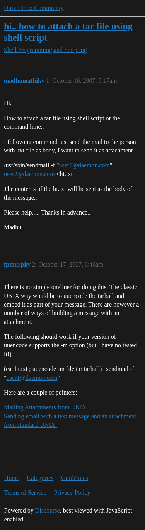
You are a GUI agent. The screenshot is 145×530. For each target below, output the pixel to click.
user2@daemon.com (29, 174)
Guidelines (74, 478)
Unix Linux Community (34, 8)
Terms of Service (25, 492)
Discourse (47, 510)
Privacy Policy (72, 492)
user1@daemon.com (84, 165)
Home (11, 478)
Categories (40, 478)
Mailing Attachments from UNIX (45, 407)
